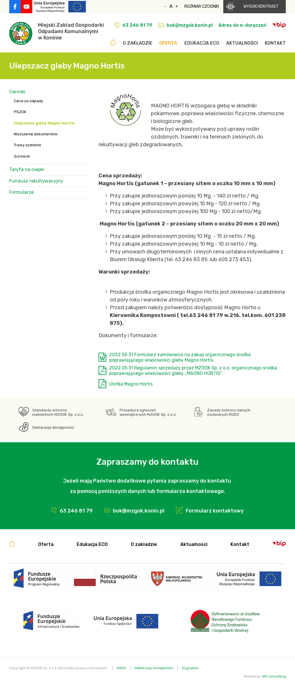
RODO (121, 668)
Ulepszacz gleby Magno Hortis (44, 123)
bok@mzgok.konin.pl (190, 25)
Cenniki (17, 91)
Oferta (168, 43)
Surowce (22, 156)
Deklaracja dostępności (53, 427)
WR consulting (274, 676)
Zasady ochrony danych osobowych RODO (228, 412)
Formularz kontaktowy (215, 511)
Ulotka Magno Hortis (131, 384)
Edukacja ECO (201, 43)
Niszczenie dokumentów (36, 134)
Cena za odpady (28, 101)
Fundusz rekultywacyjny (36, 181)
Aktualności (242, 43)
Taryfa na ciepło (26, 169)
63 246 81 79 (137, 25)
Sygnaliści (190, 668)
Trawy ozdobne (27, 145)
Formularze (21, 192)
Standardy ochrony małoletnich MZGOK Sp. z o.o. (58, 412)
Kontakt (275, 43)
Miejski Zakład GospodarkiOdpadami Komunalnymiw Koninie (71, 31)
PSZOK (20, 112)
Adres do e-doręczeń (242, 25)
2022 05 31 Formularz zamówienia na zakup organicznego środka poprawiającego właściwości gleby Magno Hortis (180, 357)
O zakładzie (137, 43)
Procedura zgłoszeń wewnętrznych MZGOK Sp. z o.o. (148, 412)
